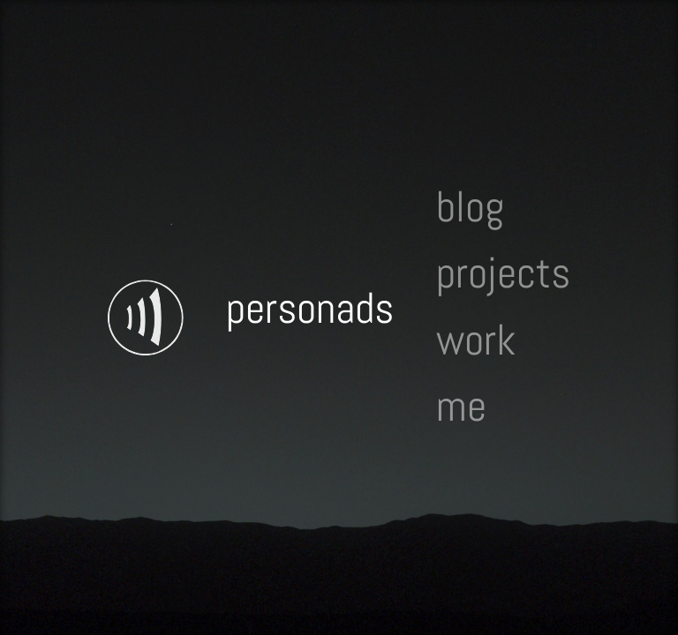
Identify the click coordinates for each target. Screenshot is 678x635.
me (461, 406)
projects (503, 274)
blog (470, 207)
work (476, 340)
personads (310, 308)
